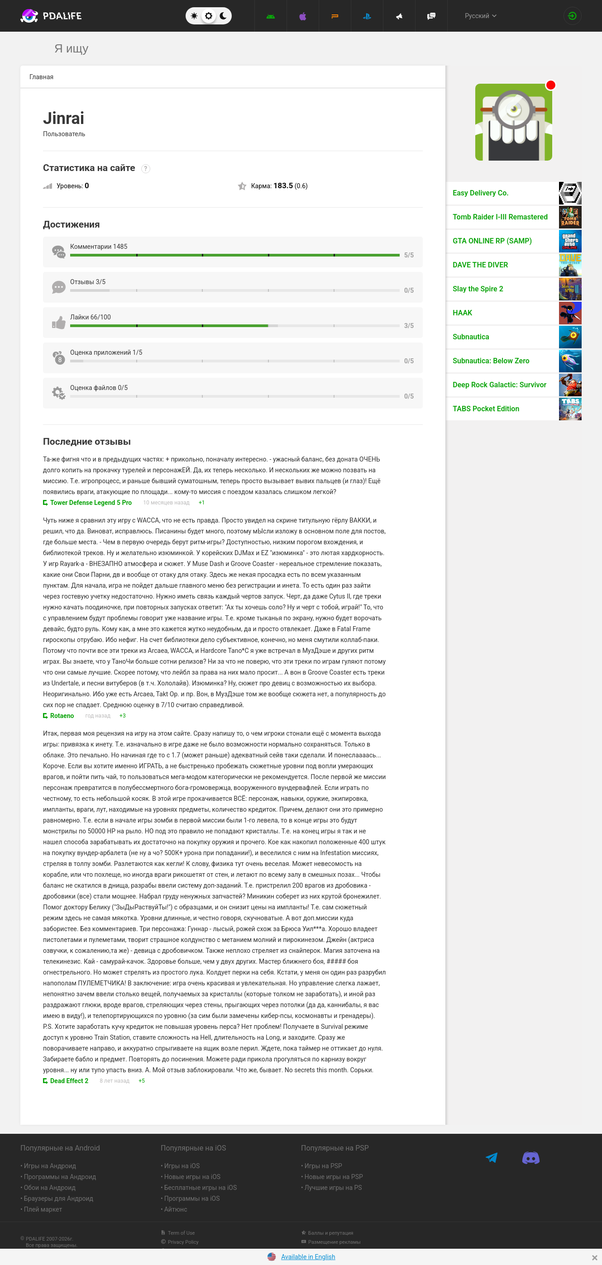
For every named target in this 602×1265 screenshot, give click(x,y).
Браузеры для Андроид (58, 1198)
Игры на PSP (323, 1166)
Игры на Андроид (50, 1166)
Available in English (308, 1256)
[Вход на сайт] (573, 16)
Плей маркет (43, 1209)
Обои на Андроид (50, 1187)
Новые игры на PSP (334, 1176)
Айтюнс (175, 1209)
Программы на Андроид (60, 1176)
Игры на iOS (182, 1166)
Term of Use (178, 1233)
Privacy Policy (180, 1242)
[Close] (594, 1257)
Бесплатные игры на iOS (200, 1187)
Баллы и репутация (327, 1233)
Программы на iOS (192, 1198)
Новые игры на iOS (192, 1176)
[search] (284, 49)
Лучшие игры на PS (333, 1187)
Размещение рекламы (331, 1242)
